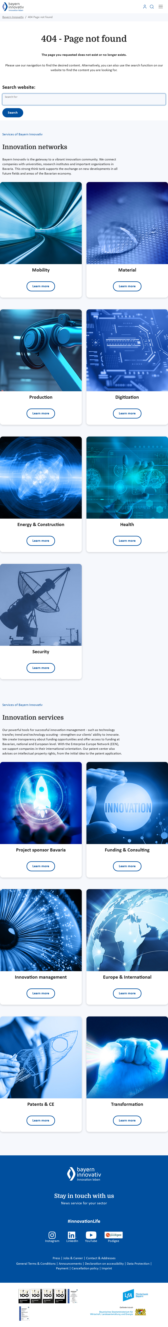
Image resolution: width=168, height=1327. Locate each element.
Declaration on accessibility (104, 1264)
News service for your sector (84, 1203)
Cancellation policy (85, 1268)
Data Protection (138, 1264)
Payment (62, 1268)
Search (13, 113)
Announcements (71, 1264)
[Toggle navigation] (161, 6)
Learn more (40, 286)
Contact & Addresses (101, 1258)
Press (57, 1258)
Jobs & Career (73, 1258)
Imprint (107, 1268)
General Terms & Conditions (36, 1264)
